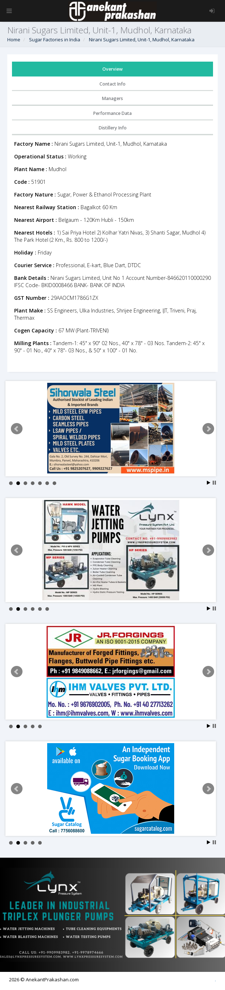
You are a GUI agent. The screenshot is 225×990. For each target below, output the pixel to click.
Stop (214, 483)
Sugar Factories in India (54, 39)
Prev (16, 429)
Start (208, 483)
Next (208, 429)
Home (13, 39)
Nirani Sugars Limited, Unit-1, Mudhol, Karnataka (142, 39)
